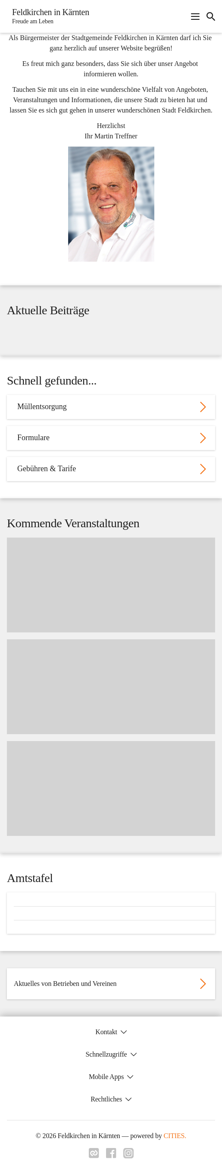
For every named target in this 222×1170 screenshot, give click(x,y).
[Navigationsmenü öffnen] (195, 16)
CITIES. (175, 1135)
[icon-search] (210, 16)
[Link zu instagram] (128, 1155)
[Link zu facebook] (111, 1155)
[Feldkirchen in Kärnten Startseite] (48, 16)
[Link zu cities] (94, 1155)
